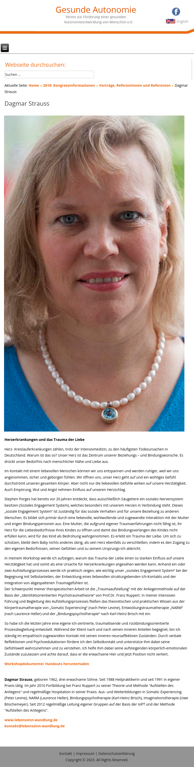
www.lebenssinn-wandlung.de (31, 719)
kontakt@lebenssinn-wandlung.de (35, 726)
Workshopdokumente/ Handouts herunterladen (47, 663)
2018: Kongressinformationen (69, 85)
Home (34, 85)
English (182, 21)
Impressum (85, 753)
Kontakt (65, 753)
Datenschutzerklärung (116, 753)
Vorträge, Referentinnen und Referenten (135, 85)
